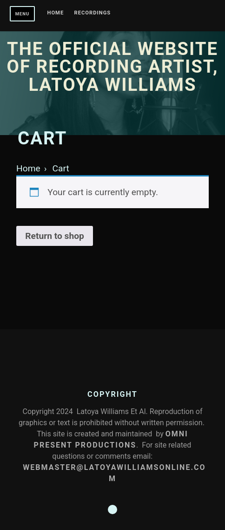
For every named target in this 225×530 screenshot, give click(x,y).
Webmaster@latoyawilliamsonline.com (114, 473)
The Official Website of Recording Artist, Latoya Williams (112, 66)
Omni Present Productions (111, 439)
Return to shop (54, 236)
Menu (22, 13)
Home (55, 13)
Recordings (92, 13)
